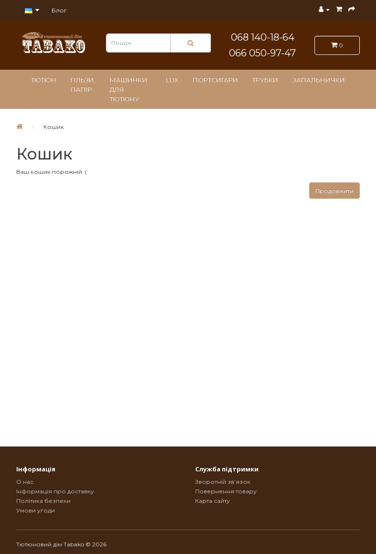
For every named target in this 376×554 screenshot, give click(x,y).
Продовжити (334, 190)
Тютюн (43, 80)
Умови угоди (35, 510)
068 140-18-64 (262, 37)
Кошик (53, 126)
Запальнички (318, 80)
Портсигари (215, 80)
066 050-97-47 (262, 53)
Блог (59, 10)
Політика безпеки (43, 500)
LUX (172, 80)
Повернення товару (226, 491)
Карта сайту (212, 500)
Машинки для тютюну (128, 89)
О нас (24, 481)
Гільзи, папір (83, 84)
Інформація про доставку (55, 491)
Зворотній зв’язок (223, 481)
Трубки (265, 80)
